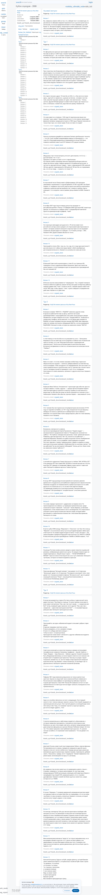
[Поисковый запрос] (53, 2)
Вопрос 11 (46, 261)
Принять (75, 890)
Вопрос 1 (46, 18)
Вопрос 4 (46, 115)
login (90, 2)
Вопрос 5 (46, 134)
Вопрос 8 (46, 203)
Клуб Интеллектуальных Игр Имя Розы (62, 13)
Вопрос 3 (46, 93)
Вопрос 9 (46, 222)
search (18, 2)
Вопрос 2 (46, 68)
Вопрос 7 (46, 180)
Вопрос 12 (46, 280)
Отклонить (67, 890)
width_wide (79, 6)
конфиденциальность (37, 884)
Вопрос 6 (46, 153)
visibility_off (70, 6)
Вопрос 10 (46, 243)
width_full (88, 6)
